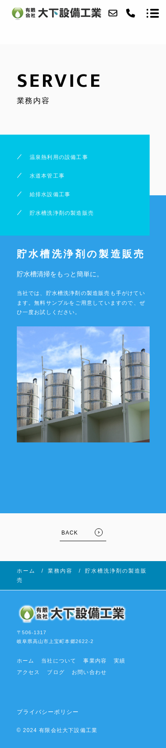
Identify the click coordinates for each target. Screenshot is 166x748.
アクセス (28, 672)
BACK (70, 533)
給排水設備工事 (50, 194)
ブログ (56, 672)
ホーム (26, 661)
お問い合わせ (89, 672)
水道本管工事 (47, 176)
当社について (58, 661)
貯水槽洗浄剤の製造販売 (62, 213)
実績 (119, 661)
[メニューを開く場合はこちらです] (152, 13)
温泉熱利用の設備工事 (59, 157)
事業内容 (95, 661)
